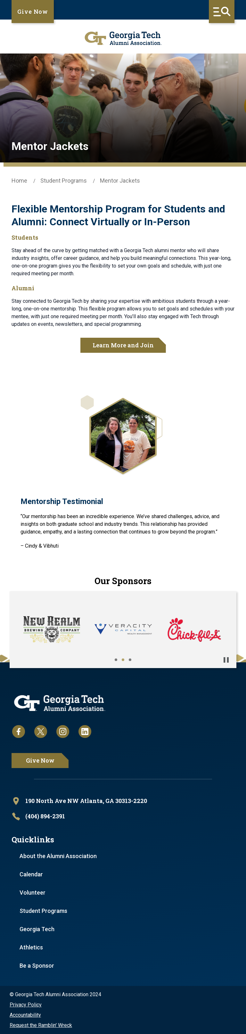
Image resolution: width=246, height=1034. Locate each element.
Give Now (32, 11)
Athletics (31, 947)
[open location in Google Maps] (123, 801)
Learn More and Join (123, 345)
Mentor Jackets (120, 180)
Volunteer (32, 892)
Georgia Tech (37, 929)
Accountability (25, 1015)
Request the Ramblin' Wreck (41, 1025)
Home (19, 180)
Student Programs (63, 180)
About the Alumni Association (58, 856)
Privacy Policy (26, 1005)
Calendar (31, 874)
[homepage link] (123, 38)
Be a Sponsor (37, 965)
